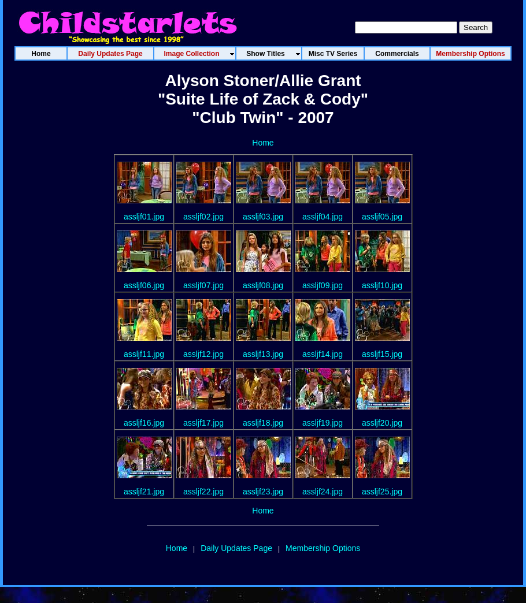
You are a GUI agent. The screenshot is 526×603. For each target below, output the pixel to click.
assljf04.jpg (322, 216)
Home (262, 142)
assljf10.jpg (382, 285)
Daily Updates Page (236, 548)
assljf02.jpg (203, 216)
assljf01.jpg (144, 216)
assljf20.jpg (382, 422)
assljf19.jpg (322, 422)
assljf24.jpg (322, 491)
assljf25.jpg (382, 491)
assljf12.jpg (203, 354)
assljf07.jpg (203, 285)
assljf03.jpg (263, 216)
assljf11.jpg (144, 354)
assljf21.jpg (144, 491)
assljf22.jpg (203, 491)
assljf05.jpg (382, 216)
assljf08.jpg (263, 285)
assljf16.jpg (144, 422)
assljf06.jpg (144, 285)
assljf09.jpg (322, 285)
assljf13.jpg (263, 354)
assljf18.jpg (263, 422)
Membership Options (323, 548)
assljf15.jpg (382, 354)
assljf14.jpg (322, 354)
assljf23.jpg (263, 491)
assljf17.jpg (203, 422)
